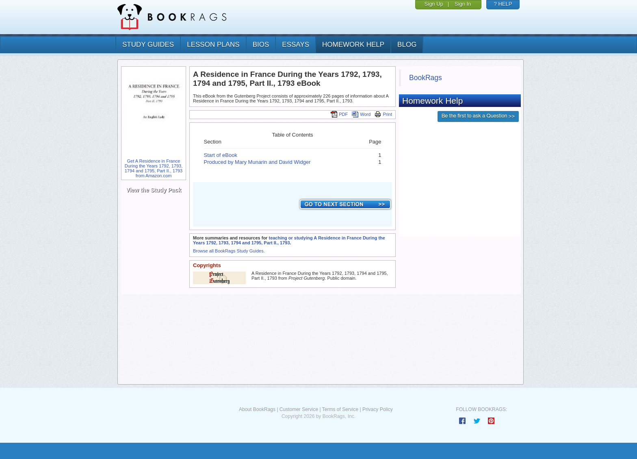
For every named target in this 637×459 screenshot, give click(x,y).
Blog (406, 44)
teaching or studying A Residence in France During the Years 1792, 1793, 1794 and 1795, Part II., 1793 (289, 240)
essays (295, 44)
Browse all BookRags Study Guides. (229, 250)
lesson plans (213, 44)
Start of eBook (220, 155)
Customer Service (299, 409)
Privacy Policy (377, 409)
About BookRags (257, 409)
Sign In (463, 4)
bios (261, 44)
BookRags (425, 78)
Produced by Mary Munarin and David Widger (257, 162)
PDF (339, 114)
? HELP (503, 4)
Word (361, 114)
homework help (353, 44)
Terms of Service (340, 409)
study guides (148, 44)
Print (383, 114)
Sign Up (434, 4)
